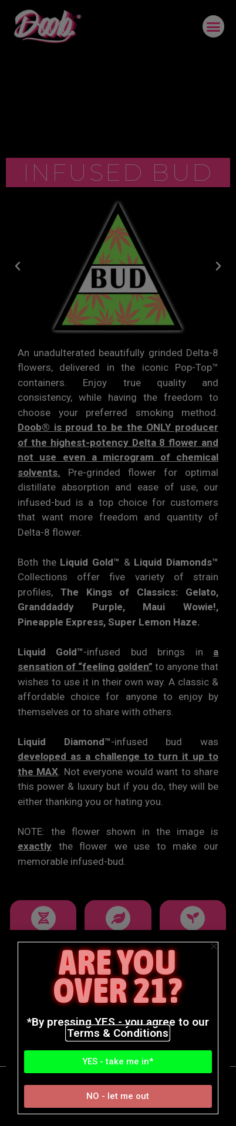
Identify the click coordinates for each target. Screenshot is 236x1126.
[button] (118, 1061)
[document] (118, 563)
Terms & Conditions (117, 1033)
